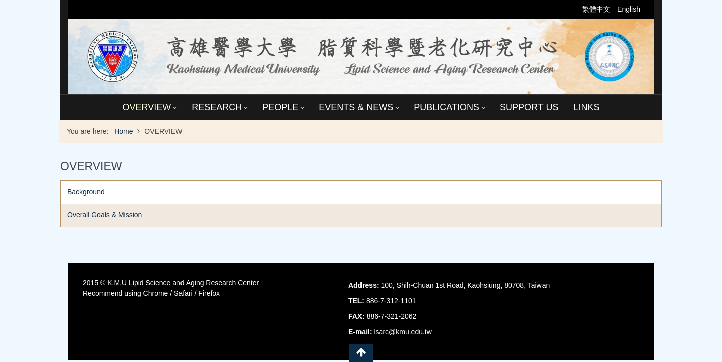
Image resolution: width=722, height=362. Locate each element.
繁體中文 (597, 9)
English (628, 9)
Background (86, 192)
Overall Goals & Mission (104, 215)
